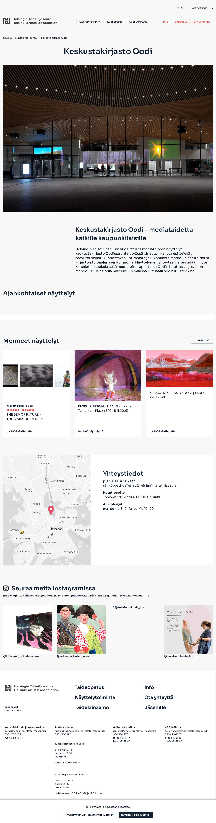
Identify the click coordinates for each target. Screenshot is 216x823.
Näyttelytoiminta (89, 22)
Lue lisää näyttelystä (19, 431)
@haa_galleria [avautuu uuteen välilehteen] (107, 595)
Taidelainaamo (138, 22)
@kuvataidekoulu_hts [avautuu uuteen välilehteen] (134, 595)
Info (166, 22)
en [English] (182, 7)
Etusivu (8, 38)
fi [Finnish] (178, 7)
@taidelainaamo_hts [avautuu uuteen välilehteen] (55, 595)
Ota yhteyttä (202, 22)
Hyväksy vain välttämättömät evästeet (89, 814)
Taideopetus (114, 22)
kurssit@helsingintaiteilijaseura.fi (25, 730)
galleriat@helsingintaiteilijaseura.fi (150, 486)
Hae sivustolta (201, 7)
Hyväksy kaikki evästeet (136, 814)
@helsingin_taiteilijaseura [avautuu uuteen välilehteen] (21, 595)
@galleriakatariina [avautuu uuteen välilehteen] (83, 595)
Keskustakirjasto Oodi (20, 405)
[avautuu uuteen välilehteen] (112, 607)
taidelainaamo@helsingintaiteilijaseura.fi (80, 730)
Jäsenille (181, 22)
